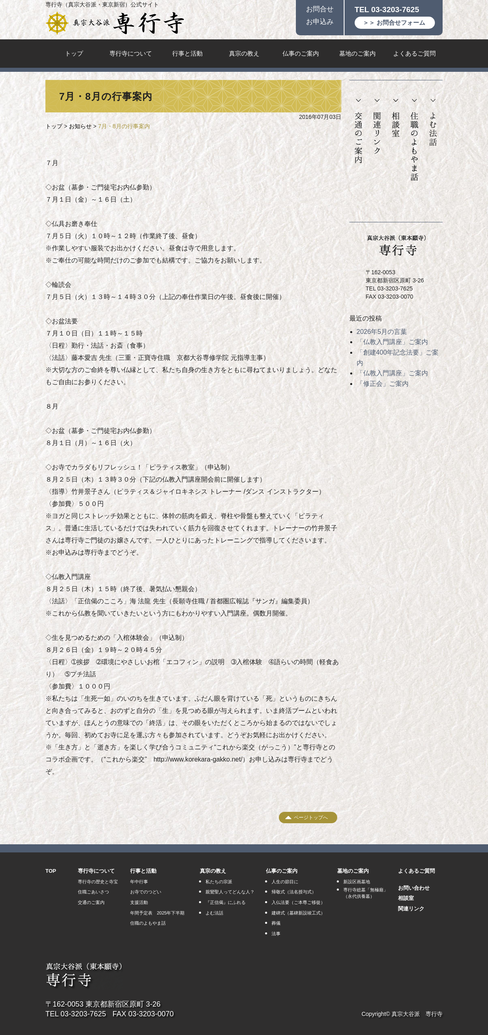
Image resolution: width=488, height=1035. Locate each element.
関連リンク (377, 127)
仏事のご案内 (301, 53)
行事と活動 (187, 53)
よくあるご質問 (414, 53)
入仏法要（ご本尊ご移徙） (298, 902)
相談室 (396, 118)
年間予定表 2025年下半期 (157, 912)
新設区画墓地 (356, 881)
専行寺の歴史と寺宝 (98, 881)
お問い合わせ (414, 888)
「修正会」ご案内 (383, 383)
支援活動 (139, 902)
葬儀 (276, 923)
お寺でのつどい (145, 891)
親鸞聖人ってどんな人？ (230, 891)
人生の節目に (285, 881)
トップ (74, 53)
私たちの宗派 (218, 881)
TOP (50, 871)
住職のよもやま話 (414, 140)
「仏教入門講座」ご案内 (392, 341)
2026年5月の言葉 (382, 331)
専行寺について (130, 53)
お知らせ (80, 126)
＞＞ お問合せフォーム (394, 22)
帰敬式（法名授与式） (294, 891)
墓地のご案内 (357, 53)
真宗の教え (244, 53)
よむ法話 (433, 122)
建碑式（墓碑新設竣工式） (298, 912)
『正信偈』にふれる (225, 902)
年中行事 (139, 881)
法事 (276, 933)
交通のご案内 (358, 131)
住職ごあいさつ (93, 891)
